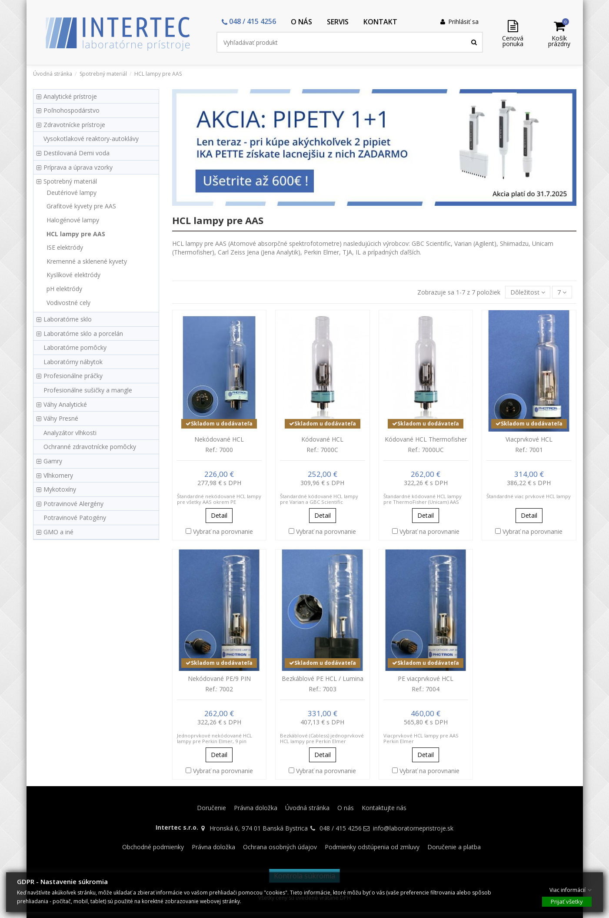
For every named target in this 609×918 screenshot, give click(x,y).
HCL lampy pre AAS (76, 234)
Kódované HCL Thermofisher (426, 439)
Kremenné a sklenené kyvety (87, 261)
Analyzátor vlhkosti (70, 433)
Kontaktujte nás (384, 808)
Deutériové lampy (72, 192)
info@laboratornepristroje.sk (413, 828)
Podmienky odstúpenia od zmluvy (372, 847)
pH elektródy (64, 289)
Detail (219, 515)
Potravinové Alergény (73, 503)
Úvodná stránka (307, 808)
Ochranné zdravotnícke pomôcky (89, 446)
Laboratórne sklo (67, 319)
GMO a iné (58, 532)
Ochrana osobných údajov (280, 847)
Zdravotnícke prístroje (74, 125)
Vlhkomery (58, 475)
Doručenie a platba (454, 847)
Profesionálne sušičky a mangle (87, 390)
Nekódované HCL (219, 439)
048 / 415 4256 (340, 828)
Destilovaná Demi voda (76, 153)
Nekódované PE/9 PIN (219, 678)
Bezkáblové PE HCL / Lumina (322, 678)
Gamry (52, 461)
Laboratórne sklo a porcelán (83, 333)
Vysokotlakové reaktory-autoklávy (91, 138)
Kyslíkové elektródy (73, 275)
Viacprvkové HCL (529, 439)
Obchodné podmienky (153, 847)
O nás (345, 808)
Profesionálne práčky (73, 376)
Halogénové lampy (73, 220)
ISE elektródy (65, 247)
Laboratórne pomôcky (74, 347)
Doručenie (211, 808)
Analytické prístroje (70, 96)
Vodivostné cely (68, 302)
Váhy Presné (60, 418)
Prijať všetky (567, 901)
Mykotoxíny (59, 489)
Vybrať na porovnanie (223, 531)
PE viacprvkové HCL (425, 678)
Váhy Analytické (65, 404)
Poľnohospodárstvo (71, 110)
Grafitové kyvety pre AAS (81, 206)
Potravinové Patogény (74, 517)
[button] (248, 22)
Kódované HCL (322, 439)
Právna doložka (255, 808)
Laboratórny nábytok (73, 362)
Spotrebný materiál (70, 181)
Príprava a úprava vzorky (78, 167)
